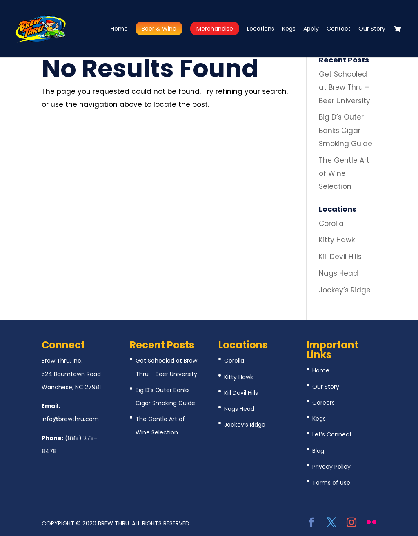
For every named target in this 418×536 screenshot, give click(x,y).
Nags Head (338, 273)
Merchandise (214, 28)
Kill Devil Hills (340, 256)
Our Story (371, 29)
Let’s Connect (332, 434)
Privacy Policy (331, 467)
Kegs (289, 29)
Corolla (331, 223)
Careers (323, 403)
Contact (339, 29)
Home (119, 29)
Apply (311, 29)
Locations (260, 29)
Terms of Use (331, 482)
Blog (318, 451)
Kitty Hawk (337, 240)
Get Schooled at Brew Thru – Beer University (344, 87)
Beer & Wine (159, 28)
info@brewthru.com (70, 419)
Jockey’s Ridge (345, 290)
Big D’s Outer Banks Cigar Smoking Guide (345, 130)
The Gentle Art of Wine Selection (344, 173)
